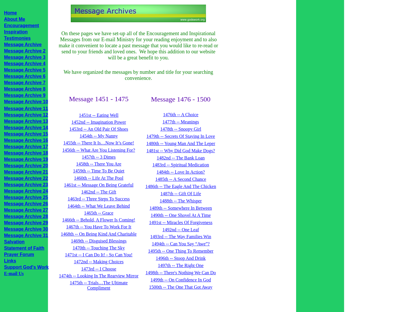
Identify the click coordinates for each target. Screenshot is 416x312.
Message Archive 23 (26, 184)
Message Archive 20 (26, 165)
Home (10, 12)
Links (10, 260)
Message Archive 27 (26, 210)
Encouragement (21, 25)
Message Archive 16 (26, 140)
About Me (14, 19)
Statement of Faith (24, 248)
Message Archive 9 (24, 95)
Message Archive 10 (26, 101)
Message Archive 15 (26, 133)
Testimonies (17, 38)
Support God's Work (26, 267)
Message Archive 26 (26, 203)
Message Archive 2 (24, 50)
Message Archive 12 (26, 114)
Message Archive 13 (26, 121)
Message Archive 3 (24, 57)
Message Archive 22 (26, 178)
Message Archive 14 (26, 127)
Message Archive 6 (24, 76)
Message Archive (23, 44)
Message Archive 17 (26, 146)
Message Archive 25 (26, 197)
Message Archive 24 (26, 191)
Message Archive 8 (24, 89)
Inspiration (16, 31)
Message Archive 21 (26, 172)
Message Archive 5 (24, 69)
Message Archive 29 (26, 222)
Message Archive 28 (26, 216)
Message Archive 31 (26, 235)
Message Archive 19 (26, 159)
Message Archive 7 (24, 82)
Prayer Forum (19, 254)
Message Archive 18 (26, 153)
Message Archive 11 (26, 108)
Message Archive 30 (26, 229)
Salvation (14, 241)
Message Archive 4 (24, 63)
